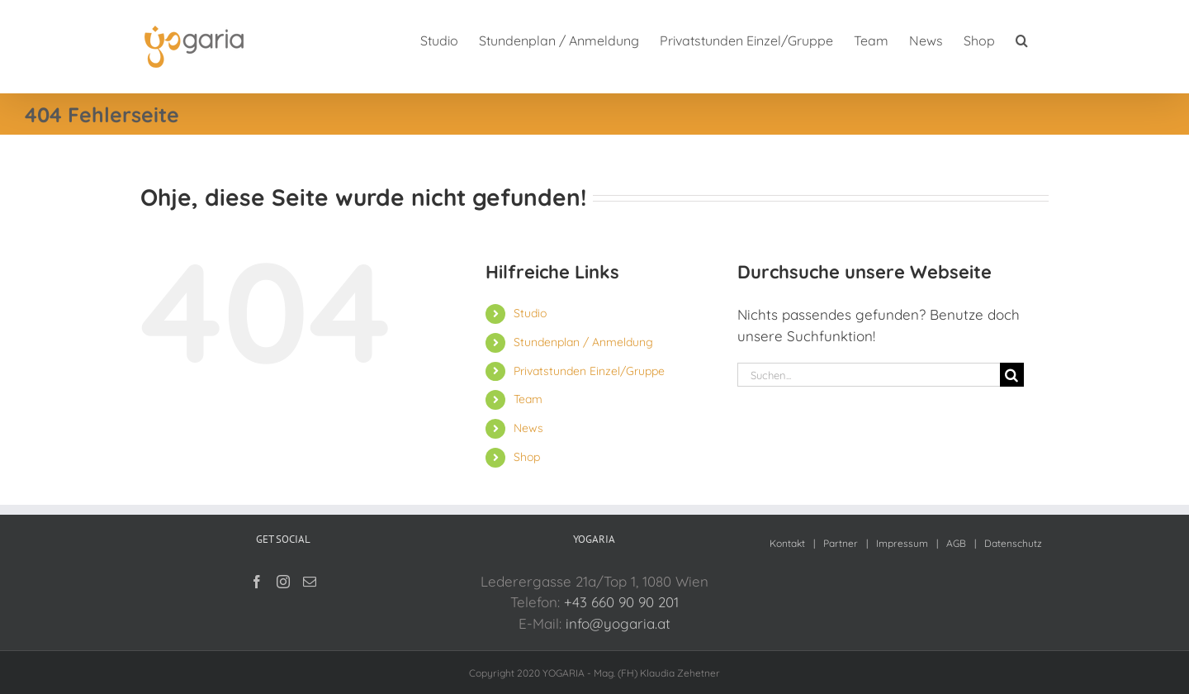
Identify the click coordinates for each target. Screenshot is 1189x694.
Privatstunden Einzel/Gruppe (589, 371)
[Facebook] (256, 581)
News (528, 428)
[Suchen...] (868, 375)
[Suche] (1012, 375)
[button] (1022, 39)
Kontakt (787, 543)
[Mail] (309, 581)
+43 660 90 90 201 (621, 602)
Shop (527, 456)
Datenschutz (1013, 543)
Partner (840, 543)
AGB (956, 543)
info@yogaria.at (618, 623)
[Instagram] (283, 581)
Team (528, 399)
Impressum (902, 543)
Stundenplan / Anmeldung (583, 342)
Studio (530, 313)
